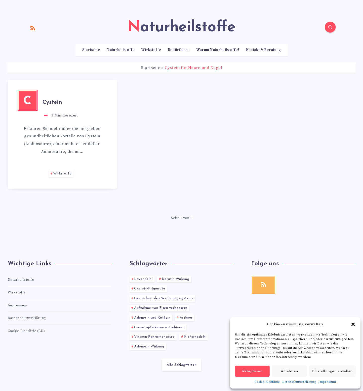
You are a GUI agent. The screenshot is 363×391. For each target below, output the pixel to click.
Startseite (91, 50)
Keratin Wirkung (175, 279)
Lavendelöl (143, 279)
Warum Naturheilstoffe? (218, 50)
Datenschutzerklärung (299, 382)
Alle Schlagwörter (181, 365)
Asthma (186, 318)
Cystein (52, 102)
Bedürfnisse (179, 50)
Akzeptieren (252, 371)
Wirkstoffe (151, 50)
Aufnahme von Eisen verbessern (160, 308)
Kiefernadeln (195, 337)
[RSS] (33, 27)
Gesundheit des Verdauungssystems (163, 298)
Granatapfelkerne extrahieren (159, 327)
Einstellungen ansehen (332, 371)
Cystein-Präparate (149, 288)
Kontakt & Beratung (263, 50)
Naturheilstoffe (121, 50)
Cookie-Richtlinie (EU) (26, 331)
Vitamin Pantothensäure (154, 337)
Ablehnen (289, 371)
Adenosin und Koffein (152, 318)
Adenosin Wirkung (149, 346)
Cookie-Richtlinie (267, 382)
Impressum (327, 382)
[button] (353, 324)
